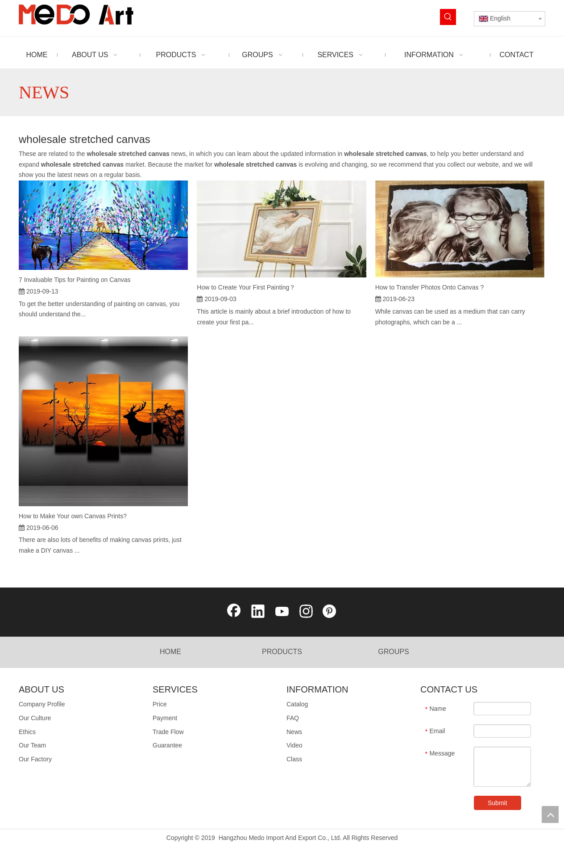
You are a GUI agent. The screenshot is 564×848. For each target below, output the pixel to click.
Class (294, 759)
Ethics (27, 731)
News (294, 731)
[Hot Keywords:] (448, 17)
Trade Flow (168, 731)
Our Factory (35, 759)
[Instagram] (306, 612)
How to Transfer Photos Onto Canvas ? (429, 287)
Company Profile (42, 704)
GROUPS (393, 651)
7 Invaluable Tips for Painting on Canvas (75, 279)
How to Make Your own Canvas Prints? (73, 516)
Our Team (32, 745)
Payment (165, 718)
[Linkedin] (258, 612)
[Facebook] (234, 612)
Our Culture (35, 718)
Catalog (297, 704)
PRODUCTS (282, 651)
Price (160, 704)
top (550, 814)
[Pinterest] (330, 612)
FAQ (292, 718)
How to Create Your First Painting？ (246, 287)
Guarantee (167, 745)
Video (294, 745)
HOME (170, 651)
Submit (497, 802)
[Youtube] (282, 612)
